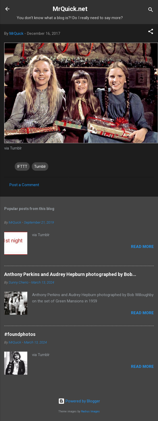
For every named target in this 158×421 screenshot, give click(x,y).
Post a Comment (24, 184)
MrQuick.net (69, 9)
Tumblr (40, 166)
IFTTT (22, 166)
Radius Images (90, 411)
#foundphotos (19, 334)
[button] (151, 32)
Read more (142, 246)
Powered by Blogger (79, 401)
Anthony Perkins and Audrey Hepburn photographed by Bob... (70, 274)
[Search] (151, 11)
